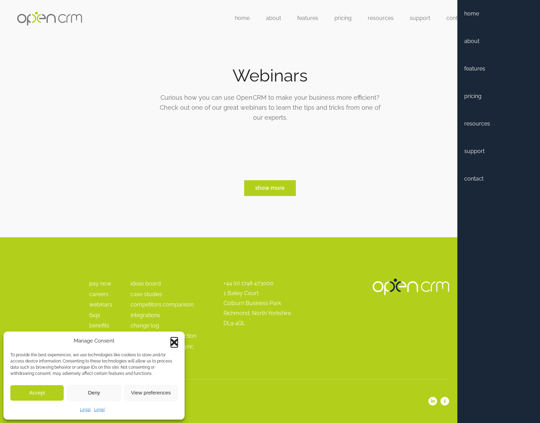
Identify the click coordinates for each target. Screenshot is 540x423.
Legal (85, 409)
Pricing (343, 18)
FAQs (94, 315)
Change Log (145, 325)
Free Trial (500, 18)
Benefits (99, 325)
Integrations (145, 315)
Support (420, 18)
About (273, 18)
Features (307, 18)
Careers (98, 294)
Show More (270, 188)
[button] (174, 340)
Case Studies (146, 294)
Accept (37, 392)
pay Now (100, 283)
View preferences (151, 392)
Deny (94, 392)
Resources (381, 18)
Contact (456, 18)
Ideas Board (146, 283)
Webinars (100, 304)
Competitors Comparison (162, 304)
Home (242, 18)
